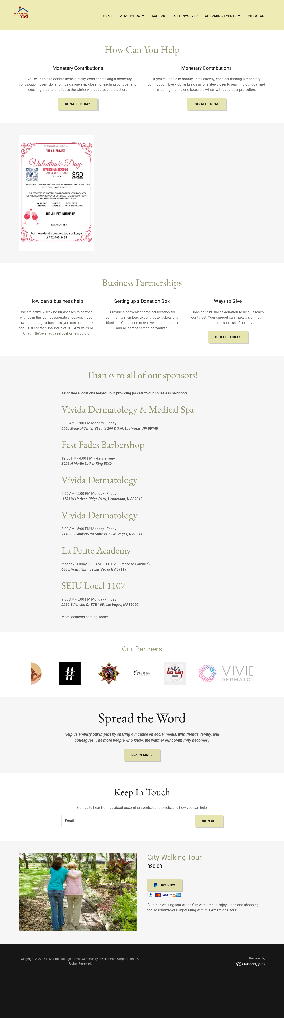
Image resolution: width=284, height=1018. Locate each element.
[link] (22, 15)
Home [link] (108, 16)
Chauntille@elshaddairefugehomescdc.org (56, 333)
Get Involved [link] (186, 16)
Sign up (208, 821)
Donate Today (77, 104)
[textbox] (125, 821)
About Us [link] (256, 16)
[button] (132, 15)
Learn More (142, 755)
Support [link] (159, 16)
